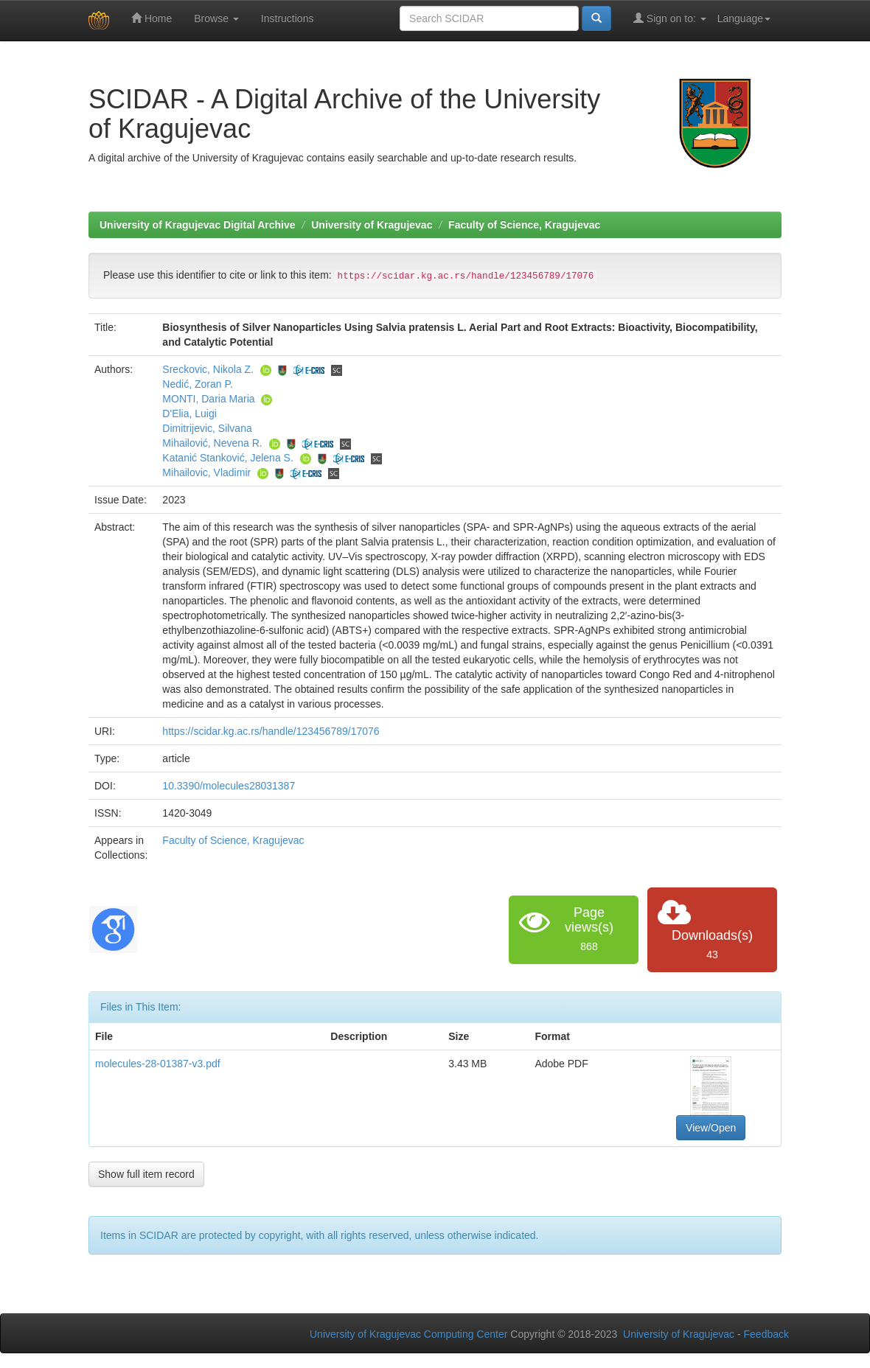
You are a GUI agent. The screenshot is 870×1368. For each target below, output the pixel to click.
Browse (216, 18)
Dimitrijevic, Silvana (206, 428)
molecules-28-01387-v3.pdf (157, 1063)
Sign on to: (669, 18)
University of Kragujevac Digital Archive (198, 225)
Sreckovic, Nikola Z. (208, 369)
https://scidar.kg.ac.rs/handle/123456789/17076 (270, 731)
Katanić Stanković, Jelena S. (227, 458)
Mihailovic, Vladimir (206, 472)
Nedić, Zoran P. (197, 384)
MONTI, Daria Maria (208, 399)
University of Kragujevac (371, 225)
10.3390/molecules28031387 (228, 786)
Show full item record (146, 1174)
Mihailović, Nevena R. (212, 443)
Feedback (766, 1334)
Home (151, 18)
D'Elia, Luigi (189, 413)
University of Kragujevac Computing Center (408, 1334)
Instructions (287, 18)
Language (743, 18)
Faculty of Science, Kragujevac (524, 225)
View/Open (711, 1128)
